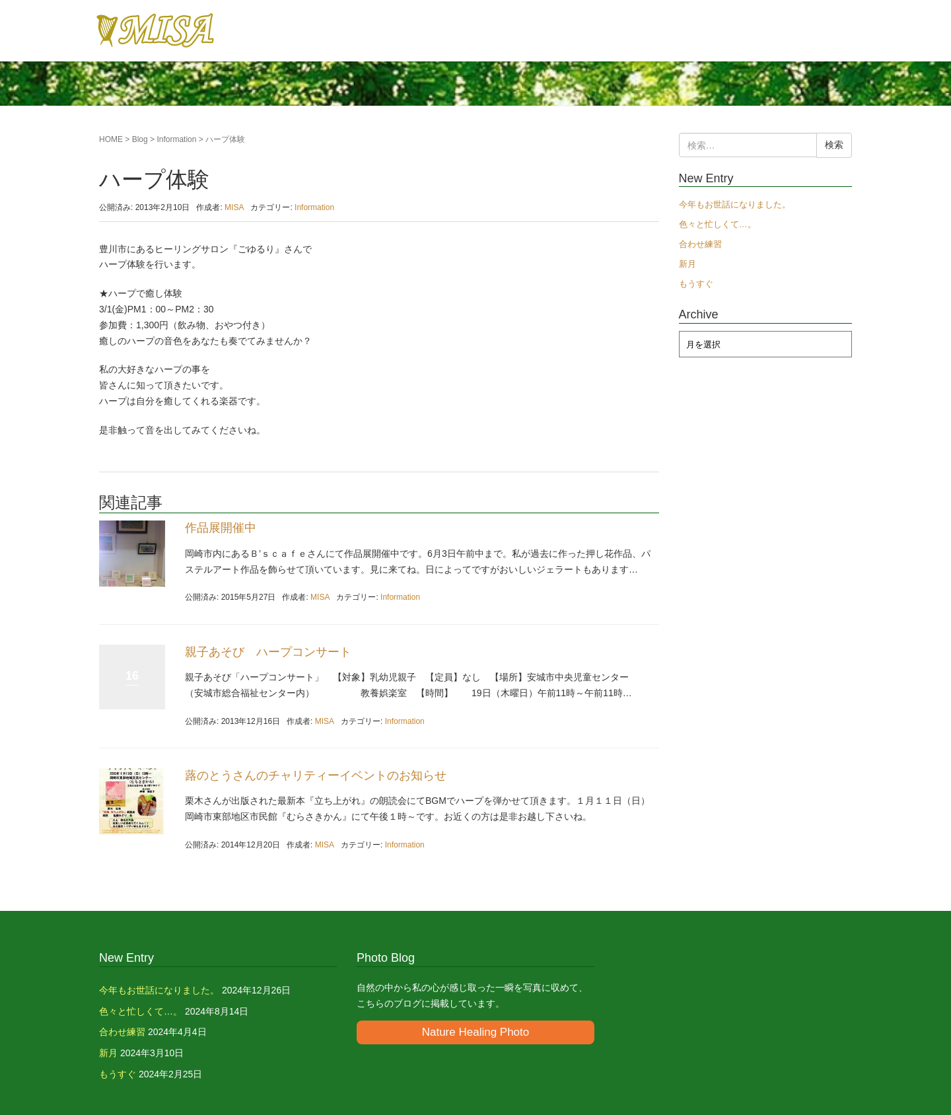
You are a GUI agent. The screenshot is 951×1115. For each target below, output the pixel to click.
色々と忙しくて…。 (717, 224)
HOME (111, 139)
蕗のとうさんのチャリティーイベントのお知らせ (315, 775)
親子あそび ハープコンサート (268, 652)
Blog (140, 139)
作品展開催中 (220, 527)
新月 (687, 264)
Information (176, 139)
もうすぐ (696, 284)
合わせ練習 (700, 244)
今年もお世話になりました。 (735, 204)
